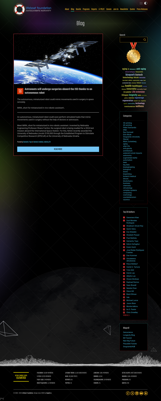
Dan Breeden (131, 232)
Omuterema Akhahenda (131, 260)
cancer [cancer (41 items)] (130, 80)
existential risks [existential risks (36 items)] (126, 83)
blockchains (128, 181)
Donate (108, 9)
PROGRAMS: (125, 379)
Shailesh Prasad (132, 235)
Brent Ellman (131, 294)
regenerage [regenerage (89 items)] (139, 98)
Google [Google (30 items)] (122, 86)
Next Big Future (129, 341)
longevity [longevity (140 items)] (133, 95)
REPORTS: (68, 379)
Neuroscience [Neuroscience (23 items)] (144, 95)
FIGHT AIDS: (40, 379)
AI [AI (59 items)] (128, 69)
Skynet (125, 139)
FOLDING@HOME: (99, 379)
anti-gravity (127, 148)
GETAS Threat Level (21, 377)
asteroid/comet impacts (132, 153)
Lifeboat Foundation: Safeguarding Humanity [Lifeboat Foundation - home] (32, 9)
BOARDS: (124, 376)
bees (125, 162)
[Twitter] (132, 393)
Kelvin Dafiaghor (133, 244)
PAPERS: (67, 383)
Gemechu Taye (27, 142)
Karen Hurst (131, 247)
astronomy (127, 155)
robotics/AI (47, 142)
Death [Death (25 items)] (144, 80)
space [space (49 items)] (125, 103)
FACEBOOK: (40, 373)
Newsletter (124, 9)
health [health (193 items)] (128, 86)
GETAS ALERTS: (126, 373)
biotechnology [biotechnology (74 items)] (128, 77)
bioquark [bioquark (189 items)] (130, 74)
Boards (78, 9)
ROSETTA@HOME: (42, 383)
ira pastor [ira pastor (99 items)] (127, 92)
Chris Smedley (132, 312)
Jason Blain (131, 303)
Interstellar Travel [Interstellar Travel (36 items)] (141, 89)
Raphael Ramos (132, 282)
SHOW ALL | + (126, 315)
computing (127, 193)
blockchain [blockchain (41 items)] (142, 78)
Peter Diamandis (129, 127)
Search (144, 39)
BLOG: (67, 376)
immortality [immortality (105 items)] (131, 89)
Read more (58, 149)
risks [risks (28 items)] (139, 101)
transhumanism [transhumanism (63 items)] (129, 106)
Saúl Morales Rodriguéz (131, 221)
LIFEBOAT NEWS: (70, 373)
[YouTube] (141, 393)
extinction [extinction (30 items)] (133, 83)
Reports (94, 9)
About (67, 9)
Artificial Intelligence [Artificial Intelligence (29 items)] (130, 72)
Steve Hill (130, 291)
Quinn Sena (131, 229)
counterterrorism (129, 197)
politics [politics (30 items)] (126, 98)
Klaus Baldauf (132, 264)
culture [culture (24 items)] (141, 80)
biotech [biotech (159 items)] (139, 74)
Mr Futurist (127, 338)
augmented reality (130, 158)
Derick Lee (130, 273)
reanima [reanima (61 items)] (131, 98)
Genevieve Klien (132, 217)
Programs (86, 9)
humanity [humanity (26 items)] (145, 86)
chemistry (127, 186)
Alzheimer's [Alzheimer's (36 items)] (133, 69)
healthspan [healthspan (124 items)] (137, 86)
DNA (125, 130)
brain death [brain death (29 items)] (125, 80)
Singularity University (131, 137)
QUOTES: (124, 383)
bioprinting (127, 174)
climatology (127, 188)
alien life (126, 146)
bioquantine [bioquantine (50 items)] (139, 72)
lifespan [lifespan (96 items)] (125, 95)
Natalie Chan (131, 288)
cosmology (127, 195)
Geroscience (128, 332)
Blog (72, 9)
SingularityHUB (129, 347)
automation (127, 160)
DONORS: (96, 376)
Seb (127, 297)
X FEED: (39, 376)
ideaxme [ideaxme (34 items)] (124, 89)
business (126, 183)
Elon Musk (127, 135)
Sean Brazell (131, 285)
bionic (125, 172)
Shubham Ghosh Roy (134, 226)
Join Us (115, 9)
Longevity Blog (129, 335)
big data (126, 165)
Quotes (132, 9)
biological (127, 169)
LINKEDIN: (96, 373)
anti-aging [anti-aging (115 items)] (141, 69)
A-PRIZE (102, 9)
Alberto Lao (131, 276)
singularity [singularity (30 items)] (143, 101)
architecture (127, 151)
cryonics (126, 199)
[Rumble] (146, 393)
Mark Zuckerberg (129, 141)
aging (125, 144)
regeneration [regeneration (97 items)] (127, 100)
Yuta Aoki (130, 270)
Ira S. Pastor (131, 309)
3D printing (127, 123)
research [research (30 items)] (136, 101)
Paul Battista (131, 238)
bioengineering (129, 167)
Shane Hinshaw (132, 279)
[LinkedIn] (137, 393)
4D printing (127, 125)
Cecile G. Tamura (133, 267)
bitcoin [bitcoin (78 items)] (136, 77)
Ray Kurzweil (128, 132)
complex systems (130, 190)
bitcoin (125, 179)
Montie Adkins (132, 306)
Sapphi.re (48, 393)
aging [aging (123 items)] (124, 69)
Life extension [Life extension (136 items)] (138, 92)
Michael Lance (132, 300)
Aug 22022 (20, 91)
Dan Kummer (131, 255)
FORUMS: (96, 383)
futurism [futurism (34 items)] (144, 83)
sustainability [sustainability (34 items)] (131, 104)
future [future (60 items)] (139, 83)
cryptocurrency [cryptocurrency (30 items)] (136, 80)
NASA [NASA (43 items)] (139, 95)
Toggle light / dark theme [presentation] (145, 3)
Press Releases (142, 9)
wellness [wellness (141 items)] (140, 106)
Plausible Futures (130, 344)
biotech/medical (38, 142)
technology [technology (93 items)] (140, 103)
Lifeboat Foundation (27, 393)
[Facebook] (128, 393)
